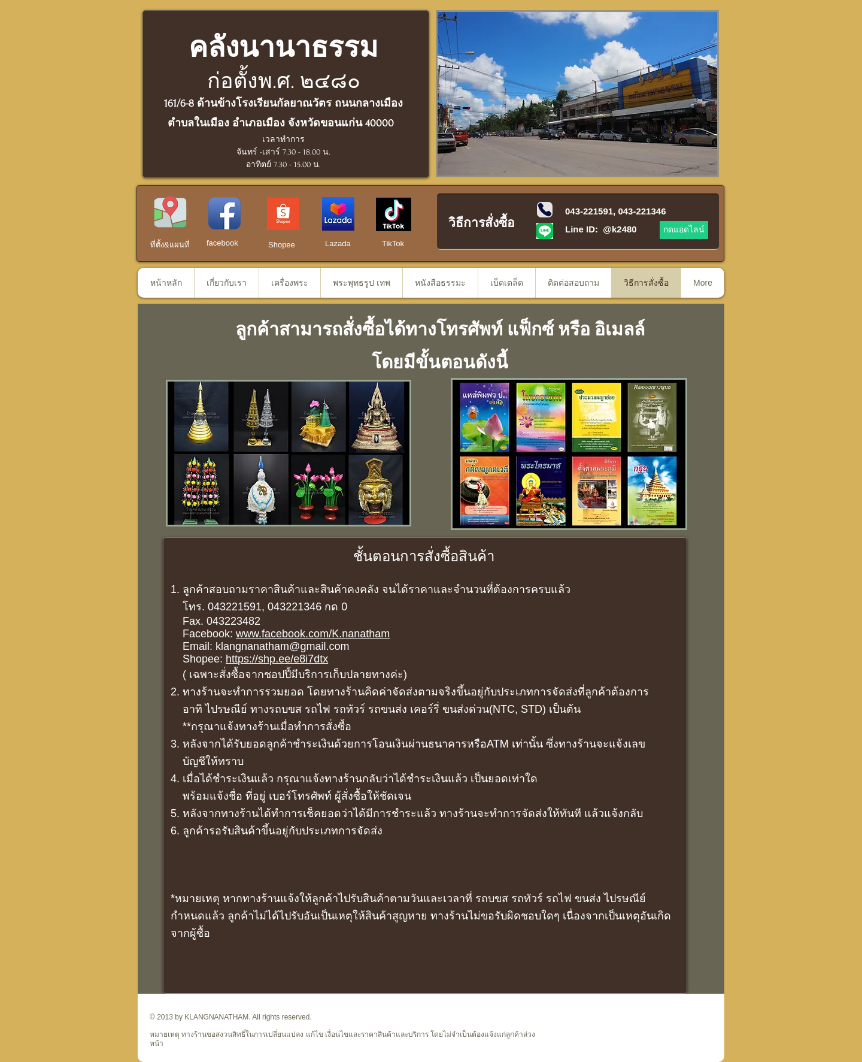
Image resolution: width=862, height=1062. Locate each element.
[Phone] (545, 209)
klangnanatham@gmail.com (282, 646)
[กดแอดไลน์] (684, 230)
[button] (577, 93)
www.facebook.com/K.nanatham (313, 634)
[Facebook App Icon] (224, 213)
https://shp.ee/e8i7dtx (277, 659)
